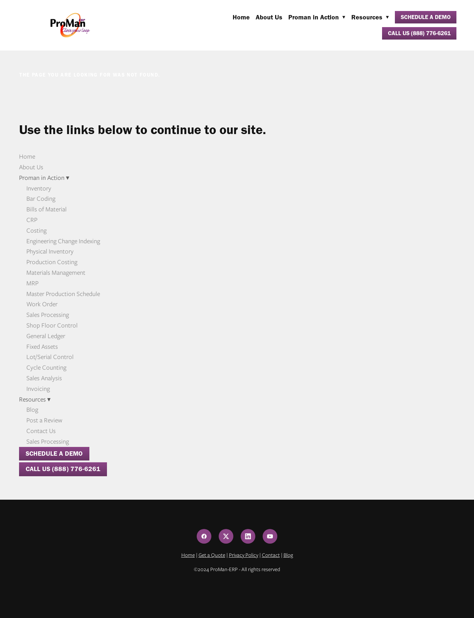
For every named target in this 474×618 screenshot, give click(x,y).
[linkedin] (248, 536)
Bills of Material (46, 209)
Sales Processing (47, 314)
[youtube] (270, 536)
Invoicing (38, 388)
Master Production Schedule (63, 293)
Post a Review (44, 420)
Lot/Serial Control (50, 356)
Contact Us (41, 430)
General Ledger (45, 336)
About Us (269, 17)
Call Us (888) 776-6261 (419, 33)
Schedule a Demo (426, 17)
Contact (271, 555)
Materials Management (55, 272)
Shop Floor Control (52, 325)
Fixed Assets (42, 346)
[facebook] (204, 536)
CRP (31, 219)
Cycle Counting (46, 367)
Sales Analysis (44, 378)
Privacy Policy (243, 555)
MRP (32, 283)
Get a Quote (212, 555)
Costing (36, 230)
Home (241, 17)
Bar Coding (40, 198)
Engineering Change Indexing (63, 241)
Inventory (38, 188)
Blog (32, 409)
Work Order (42, 304)
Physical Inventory (50, 251)
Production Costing (51, 262)
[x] (226, 536)
